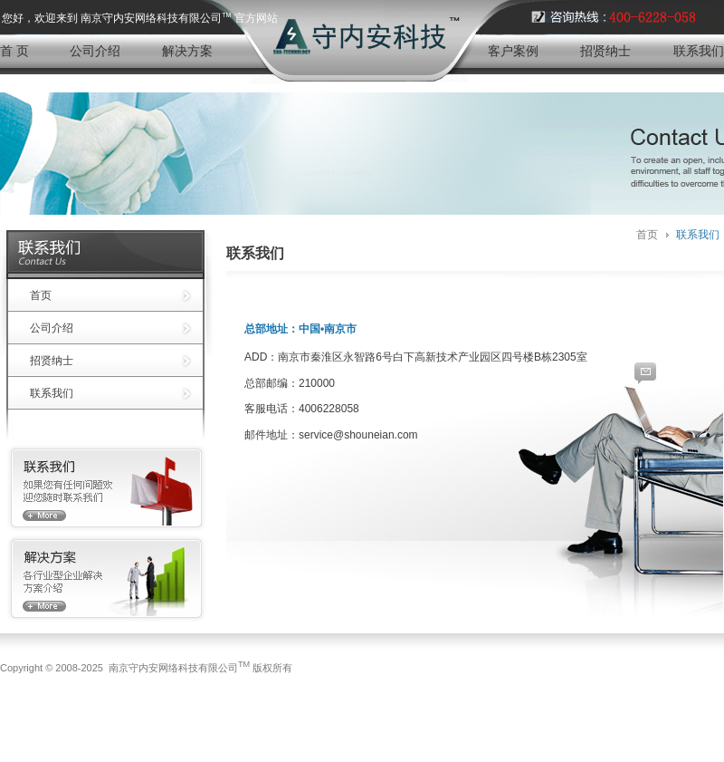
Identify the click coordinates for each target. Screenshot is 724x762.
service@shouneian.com (358, 435)
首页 (41, 295)
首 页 (14, 50)
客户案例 (513, 50)
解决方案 (187, 50)
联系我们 (698, 50)
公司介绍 (95, 50)
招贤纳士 (605, 50)
